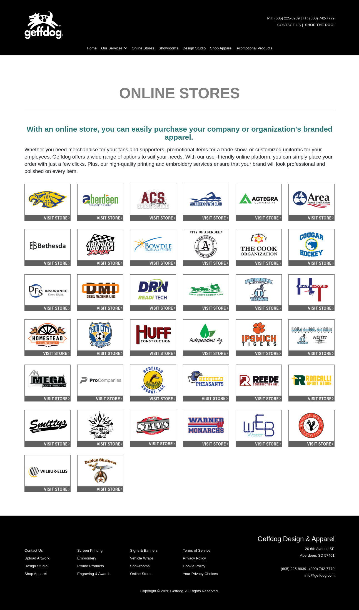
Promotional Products (254, 48)
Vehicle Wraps (142, 558)
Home (92, 48)
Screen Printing (90, 550)
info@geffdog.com (320, 575)
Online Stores (143, 48)
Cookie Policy (194, 566)
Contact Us (33, 550)
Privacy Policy (194, 558)
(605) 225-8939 (293, 569)
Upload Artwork (36, 558)
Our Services (112, 48)
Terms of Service (196, 550)
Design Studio (194, 48)
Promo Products (90, 566)
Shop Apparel (221, 48)
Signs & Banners (144, 550)
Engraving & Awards (94, 574)
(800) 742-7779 (322, 569)
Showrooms (168, 48)
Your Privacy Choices (200, 574)
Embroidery (86, 558)
